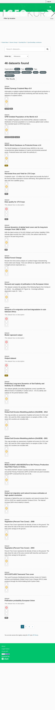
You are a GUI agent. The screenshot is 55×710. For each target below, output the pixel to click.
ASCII (12, 137)
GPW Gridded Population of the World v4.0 (21, 117)
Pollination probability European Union (20, 600)
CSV (6, 165)
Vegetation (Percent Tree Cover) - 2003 (19, 548)
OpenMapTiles (22, 42)
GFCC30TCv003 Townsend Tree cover (19, 574)
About (3, 646)
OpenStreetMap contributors (34, 42)
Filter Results (10, 79)
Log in (49, 1)
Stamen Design (13, 42)
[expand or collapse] (50, 7)
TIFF (6, 193)
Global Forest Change (13, 258)
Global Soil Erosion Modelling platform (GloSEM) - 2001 (26, 438)
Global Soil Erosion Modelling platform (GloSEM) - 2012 (26, 412)
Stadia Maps (5, 42)
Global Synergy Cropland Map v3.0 (18, 88)
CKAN (5, 659)
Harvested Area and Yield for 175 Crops (20, 173)
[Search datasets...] (25, 49)
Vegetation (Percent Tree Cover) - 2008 (19, 521)
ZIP (6, 249)
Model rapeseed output (13, 335)
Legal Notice (5, 649)
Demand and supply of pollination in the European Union (27, 284)
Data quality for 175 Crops (15, 202)
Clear (51, 18)
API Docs (35, 635)
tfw (11, 108)
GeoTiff (7, 108)
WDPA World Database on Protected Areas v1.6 (23, 145)
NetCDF (7, 137)
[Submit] (47, 49)
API (29, 635)
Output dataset (10, 358)
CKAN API (5, 651)
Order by (8, 56)
